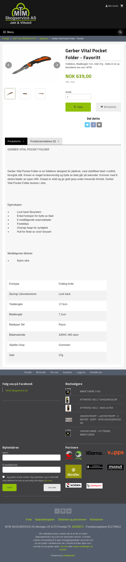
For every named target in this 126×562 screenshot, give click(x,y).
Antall (68, 92)
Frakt (29, 519)
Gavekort (67, 372)
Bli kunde (41, 372)
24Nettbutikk (69, 555)
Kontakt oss (96, 372)
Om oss (54, 372)
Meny (8, 32)
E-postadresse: (10, 465)
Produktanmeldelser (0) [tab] (43, 141)
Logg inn (81, 372)
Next (60, 64)
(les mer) (48, 480)
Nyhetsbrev (96, 519)
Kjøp (78, 107)
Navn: (5, 452)
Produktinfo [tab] (14, 141)
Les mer (52, 487)
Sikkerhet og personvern (72, 519)
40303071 (78, 526)
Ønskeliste (108, 107)
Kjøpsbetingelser (45, 519)
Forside (5, 38)
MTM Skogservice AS (17, 390)
